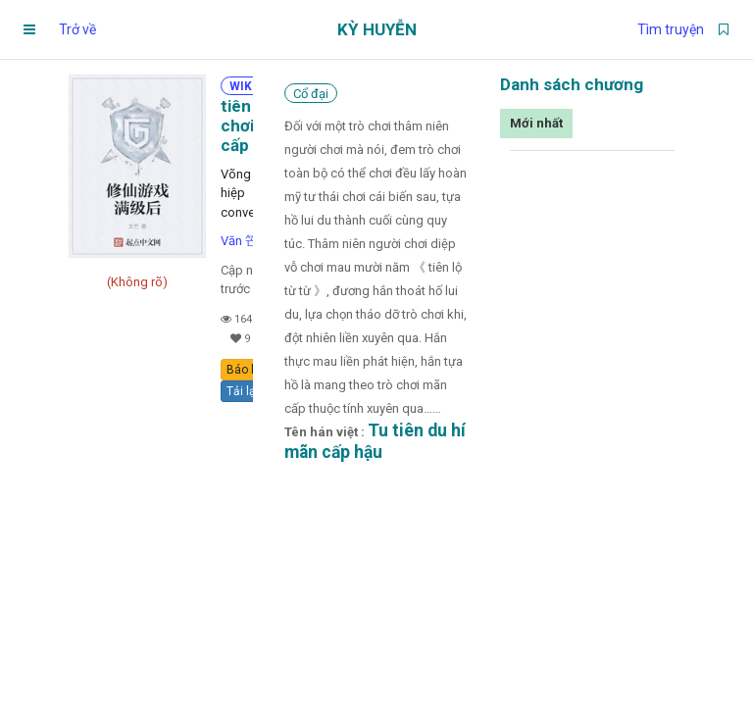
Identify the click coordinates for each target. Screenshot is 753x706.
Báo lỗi (245, 370)
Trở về (77, 29)
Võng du (245, 174)
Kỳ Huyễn (377, 29)
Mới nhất (536, 123)
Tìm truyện (670, 29)
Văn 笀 (239, 240)
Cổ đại (310, 93)
